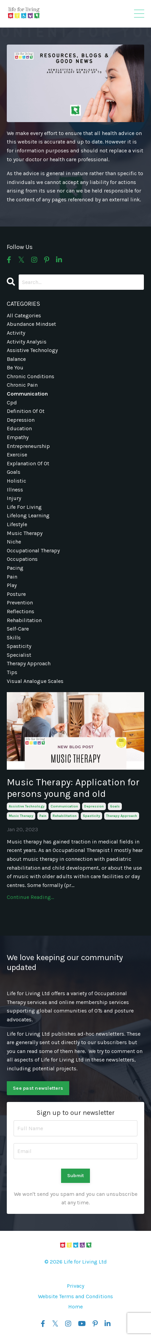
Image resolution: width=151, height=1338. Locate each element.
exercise (17, 454)
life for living (24, 507)
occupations (22, 559)
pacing (15, 568)
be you (15, 367)
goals (115, 806)
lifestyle (17, 524)
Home (75, 1306)
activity (16, 333)
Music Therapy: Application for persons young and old (73, 787)
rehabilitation (65, 816)
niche (14, 541)
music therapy (21, 816)
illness (15, 489)
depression (94, 806)
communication (64, 806)
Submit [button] (75, 1175)
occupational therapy (33, 550)
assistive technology (26, 806)
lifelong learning (28, 515)
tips (12, 672)
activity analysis (26, 341)
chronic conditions (30, 376)
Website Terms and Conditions (75, 1296)
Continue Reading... (30, 897)
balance (16, 359)
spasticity (91, 816)
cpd (12, 402)
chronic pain (22, 385)
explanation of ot (28, 463)
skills (14, 637)
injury (14, 498)
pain (42, 816)
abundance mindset (31, 324)
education (19, 428)
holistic (16, 481)
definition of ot (25, 411)
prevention (20, 602)
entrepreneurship (28, 446)
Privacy (75, 1286)
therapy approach (121, 816)
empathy (18, 437)
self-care (18, 628)
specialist (19, 655)
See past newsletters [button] (38, 1088)
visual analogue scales (35, 681)
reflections (20, 611)
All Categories (24, 315)
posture (16, 594)
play (12, 585)
